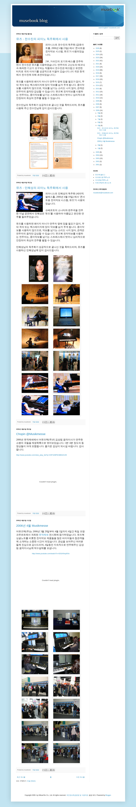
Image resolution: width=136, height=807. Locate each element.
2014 (98, 85)
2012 (98, 92)
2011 (98, 95)
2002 (98, 161)
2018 (98, 73)
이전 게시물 (80, 777)
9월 (99, 113)
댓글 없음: (36, 175)
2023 (98, 58)
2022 (98, 61)
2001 (98, 165)
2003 (98, 158)
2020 (98, 67)
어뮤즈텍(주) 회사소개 (103, 183)
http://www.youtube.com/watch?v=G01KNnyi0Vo (51, 554)
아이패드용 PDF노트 (102, 177)
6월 (99, 122)
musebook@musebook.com (103, 193)
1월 (99, 148)
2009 (98, 101)
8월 (99, 116)
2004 (98, 155)
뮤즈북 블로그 (100, 175)
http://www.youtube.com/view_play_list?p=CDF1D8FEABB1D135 (41, 455)
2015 (98, 82)
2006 (98, 110)
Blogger (108, 795)
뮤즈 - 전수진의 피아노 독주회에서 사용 (42, 39)
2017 (98, 76)
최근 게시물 (21, 777)
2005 (98, 152)
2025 (98, 51)
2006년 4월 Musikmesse (32, 525)
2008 (98, 104)
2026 (98, 48)
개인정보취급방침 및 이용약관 (77, 795)
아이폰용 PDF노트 (101, 180)
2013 (98, 89)
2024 (98, 54)
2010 (98, 98)
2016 (98, 79)
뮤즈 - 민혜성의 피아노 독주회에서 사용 (42, 187)
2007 (98, 107)
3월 (99, 145)
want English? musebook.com (109, 28)
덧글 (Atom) (31, 781)
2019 (98, 70)
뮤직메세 (43, 534)
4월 (99, 125)
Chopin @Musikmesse (30, 434)
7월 (99, 119)
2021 (98, 64)
